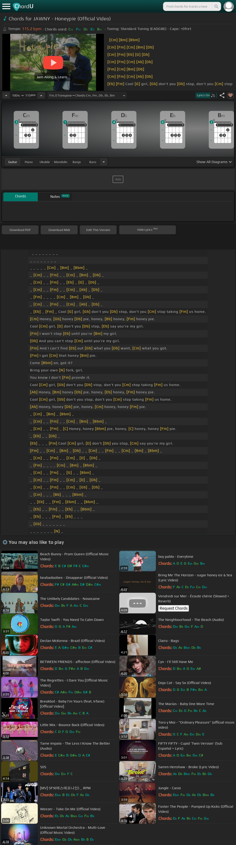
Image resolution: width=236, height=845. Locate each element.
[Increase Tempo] (41, 95)
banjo (77, 162)
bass (92, 162)
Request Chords (173, 608)
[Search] (216, 6)
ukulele (45, 162)
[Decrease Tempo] (6, 95)
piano (29, 162)
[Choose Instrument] (103, 161)
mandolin (60, 162)
